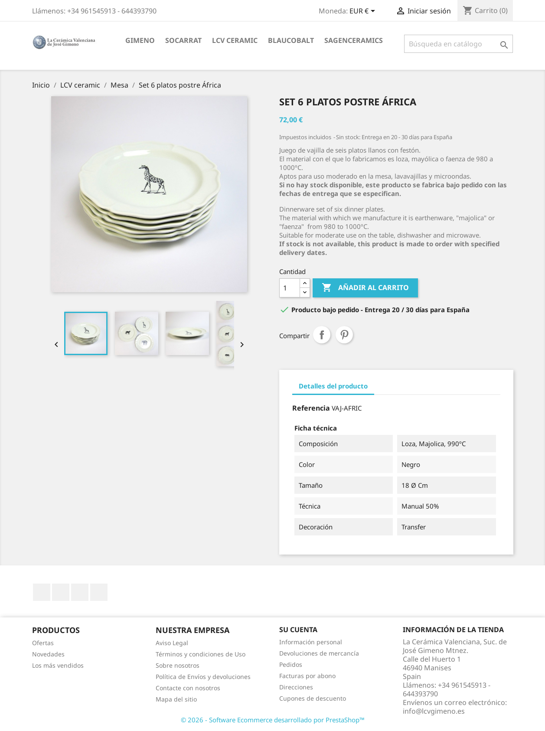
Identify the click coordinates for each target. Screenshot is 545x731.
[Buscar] (458, 44)
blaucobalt (291, 40)
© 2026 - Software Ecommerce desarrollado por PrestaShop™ (273, 719)
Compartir (321, 334)
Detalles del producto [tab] (333, 386)
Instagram (99, 592)
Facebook (41, 592)
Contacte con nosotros (188, 688)
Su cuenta (298, 629)
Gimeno (140, 40)
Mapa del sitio (176, 699)
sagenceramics (353, 40)
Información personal (310, 642)
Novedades (48, 654)
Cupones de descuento (312, 698)
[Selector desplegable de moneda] (363, 12)
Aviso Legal (172, 643)
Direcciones (296, 687)
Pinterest (344, 334)
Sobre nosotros (177, 665)
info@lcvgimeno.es (434, 711)
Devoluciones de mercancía (319, 653)
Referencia (311, 408)
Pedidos (290, 664)
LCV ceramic (235, 40)
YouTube (60, 592)
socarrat (183, 40)
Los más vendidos (58, 665)
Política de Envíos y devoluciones (203, 676)
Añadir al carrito (365, 288)
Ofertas (43, 643)
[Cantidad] (289, 287)
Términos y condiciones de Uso (200, 654)
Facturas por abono (307, 676)
